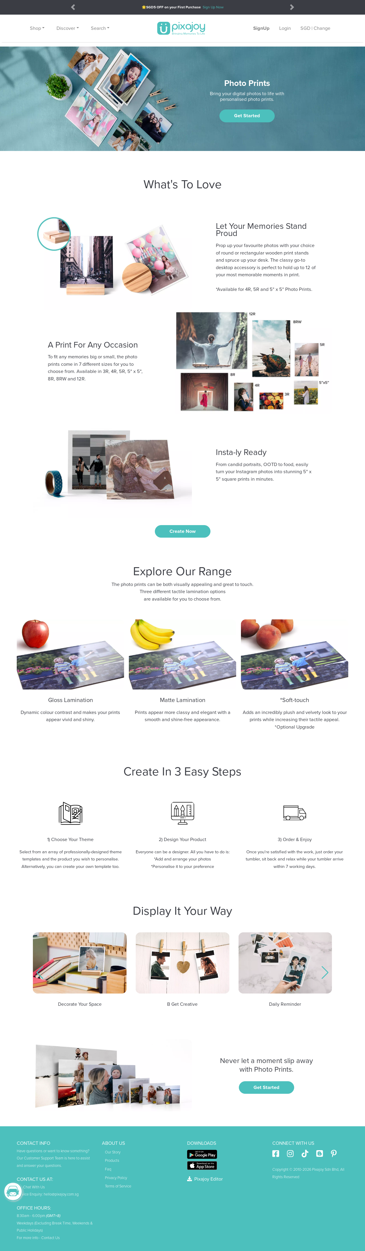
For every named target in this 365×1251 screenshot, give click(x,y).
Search (98, 28)
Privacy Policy (116, 1178)
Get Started (247, 116)
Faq (108, 1169)
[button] (40, 972)
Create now (182, 531)
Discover (65, 28)
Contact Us (50, 1237)
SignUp (261, 28)
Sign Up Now (213, 7)
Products (112, 1160)
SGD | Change (315, 28)
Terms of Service (118, 1186)
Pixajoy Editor (205, 1179)
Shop (35, 28)
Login (285, 28)
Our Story (112, 1152)
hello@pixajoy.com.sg (61, 1194)
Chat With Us (31, 1187)
